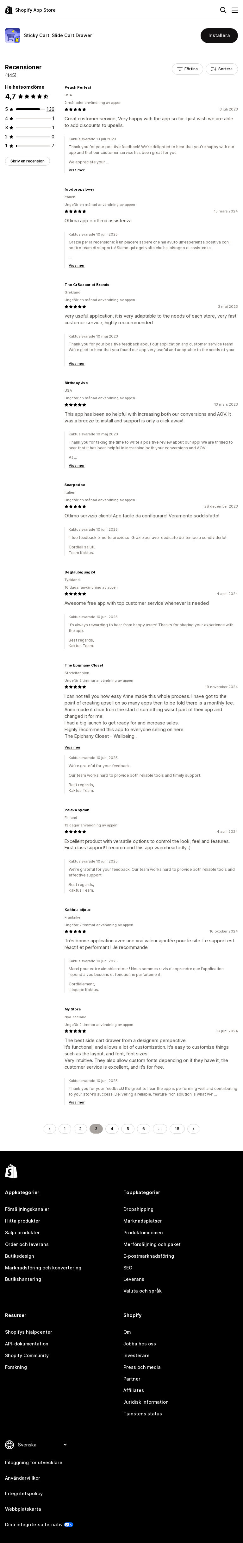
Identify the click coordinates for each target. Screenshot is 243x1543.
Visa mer (76, 170)
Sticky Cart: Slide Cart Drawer (58, 35)
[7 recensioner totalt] (53, 145)
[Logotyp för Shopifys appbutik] (30, 10)
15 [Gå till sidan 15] (177, 1128)
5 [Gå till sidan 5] (128, 1128)
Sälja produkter (22, 1232)
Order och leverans (27, 1244)
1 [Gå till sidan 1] (65, 1128)
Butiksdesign (19, 1256)
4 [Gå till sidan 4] (112, 1128)
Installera (219, 35)
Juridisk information (146, 1402)
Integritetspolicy (24, 1493)
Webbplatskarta (23, 1509)
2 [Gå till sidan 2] (80, 1128)
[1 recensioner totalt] (53, 118)
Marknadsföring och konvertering (43, 1267)
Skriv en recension (27, 161)
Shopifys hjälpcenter (28, 1332)
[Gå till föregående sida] (50, 1129)
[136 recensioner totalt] (50, 109)
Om (127, 1332)
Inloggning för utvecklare (33, 1462)
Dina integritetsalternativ (34, 1524)
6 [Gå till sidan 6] (143, 1128)
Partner (131, 1379)
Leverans (133, 1279)
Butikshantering (23, 1279)
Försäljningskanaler (27, 1209)
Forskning (16, 1367)
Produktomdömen (143, 1232)
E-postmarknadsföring (148, 1256)
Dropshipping (138, 1209)
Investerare (136, 1355)
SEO (127, 1267)
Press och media (142, 1367)
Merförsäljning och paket (152, 1244)
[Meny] (235, 10)
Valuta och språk (142, 1290)
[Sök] (223, 10)
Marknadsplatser (142, 1221)
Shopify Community (27, 1355)
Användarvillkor (22, 1478)
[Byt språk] (42, 1445)
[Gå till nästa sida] (193, 1129)
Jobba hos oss (139, 1343)
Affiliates (133, 1390)
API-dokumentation (26, 1343)
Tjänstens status (142, 1413)
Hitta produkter (22, 1221)
